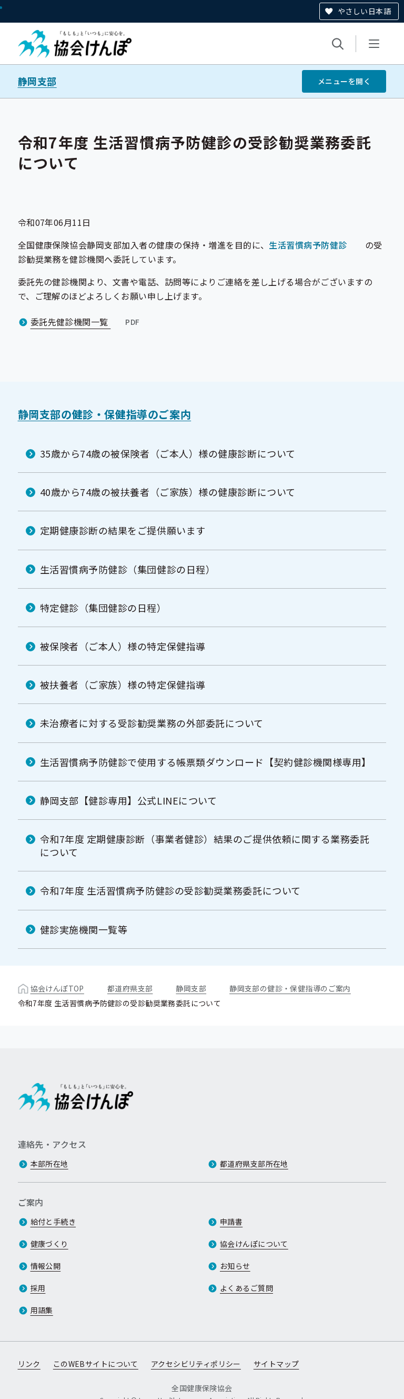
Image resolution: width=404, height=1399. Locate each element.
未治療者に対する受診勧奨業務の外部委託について (152, 723)
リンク (29, 1363)
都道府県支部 (130, 988)
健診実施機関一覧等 (84, 929)
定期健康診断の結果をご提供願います (123, 530)
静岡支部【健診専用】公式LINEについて (128, 800)
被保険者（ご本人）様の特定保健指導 (123, 646)
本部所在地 (49, 1163)
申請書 (231, 1221)
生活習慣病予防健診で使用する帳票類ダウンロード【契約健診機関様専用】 (205, 762)
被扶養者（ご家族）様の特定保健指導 (123, 684)
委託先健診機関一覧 (86, 321)
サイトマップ (276, 1363)
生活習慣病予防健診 (308, 245)
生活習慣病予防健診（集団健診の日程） (128, 569)
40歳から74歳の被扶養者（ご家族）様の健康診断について (168, 492)
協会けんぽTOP (57, 988)
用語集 (42, 1310)
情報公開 (46, 1266)
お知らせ (235, 1266)
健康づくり (49, 1243)
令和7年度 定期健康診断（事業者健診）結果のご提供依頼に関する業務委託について (205, 845)
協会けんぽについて (254, 1243)
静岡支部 (37, 81)
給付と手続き (53, 1221)
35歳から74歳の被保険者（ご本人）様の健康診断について (168, 453)
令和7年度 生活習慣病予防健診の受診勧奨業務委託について (170, 890)
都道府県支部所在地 (254, 1163)
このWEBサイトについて (95, 1363)
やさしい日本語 (364, 11)
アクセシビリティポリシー (196, 1363)
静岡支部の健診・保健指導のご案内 (104, 414)
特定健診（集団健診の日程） (103, 607)
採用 (38, 1288)
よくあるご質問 (246, 1288)
